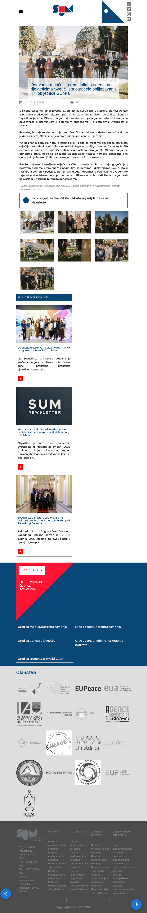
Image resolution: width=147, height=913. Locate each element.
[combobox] (32, 573)
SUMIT (79, 907)
